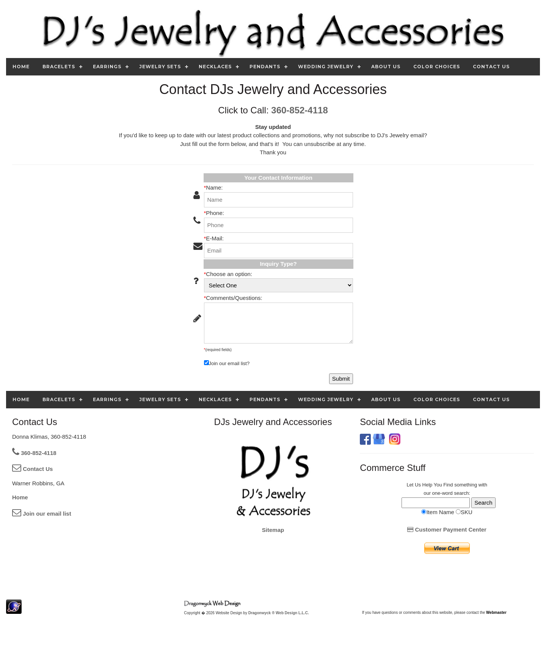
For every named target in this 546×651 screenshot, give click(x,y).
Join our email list (41, 513)
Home (20, 497)
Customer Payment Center (446, 529)
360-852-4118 (299, 110)
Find (448, 485)
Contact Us (32, 469)
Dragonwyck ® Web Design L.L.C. (278, 613)
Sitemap (273, 530)
